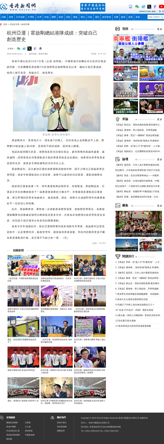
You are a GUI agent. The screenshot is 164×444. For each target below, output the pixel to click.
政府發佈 (106, 17)
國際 (54, 17)
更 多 (159, 29)
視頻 (68, 17)
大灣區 (31, 17)
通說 (97, 17)
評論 (90, 17)
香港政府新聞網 (13, 435)
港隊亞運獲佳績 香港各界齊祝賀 (21, 370)
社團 (116, 17)
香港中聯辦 (11, 427)
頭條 (4, 17)
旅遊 (130, 17)
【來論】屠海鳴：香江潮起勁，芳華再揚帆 (136, 130)
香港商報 (29, 431)
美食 (138, 17)
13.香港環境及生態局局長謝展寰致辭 (133, 326)
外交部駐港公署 (13, 431)
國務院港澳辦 (12, 422)
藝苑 (123, 17)
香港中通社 (62, 422)
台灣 (39, 17)
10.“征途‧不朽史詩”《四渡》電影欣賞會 (134, 310)
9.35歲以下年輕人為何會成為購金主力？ (135, 305)
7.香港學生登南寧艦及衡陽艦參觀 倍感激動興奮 (139, 294)
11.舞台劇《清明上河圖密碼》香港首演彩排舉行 (138, 315)
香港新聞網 (62, 427)
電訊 (82, 17)
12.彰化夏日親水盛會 (125, 320)
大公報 (28, 427)
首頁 (5, 24)
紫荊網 (9, 439)
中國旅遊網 (29, 435)
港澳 (11, 17)
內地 (46, 17)
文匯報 (28, 422)
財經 (61, 17)
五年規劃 (20, 17)
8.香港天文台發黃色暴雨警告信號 (131, 299)
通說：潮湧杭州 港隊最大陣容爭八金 (23, 401)
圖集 (75, 17)
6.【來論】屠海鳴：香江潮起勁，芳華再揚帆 (137, 289)
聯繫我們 (61, 431)
